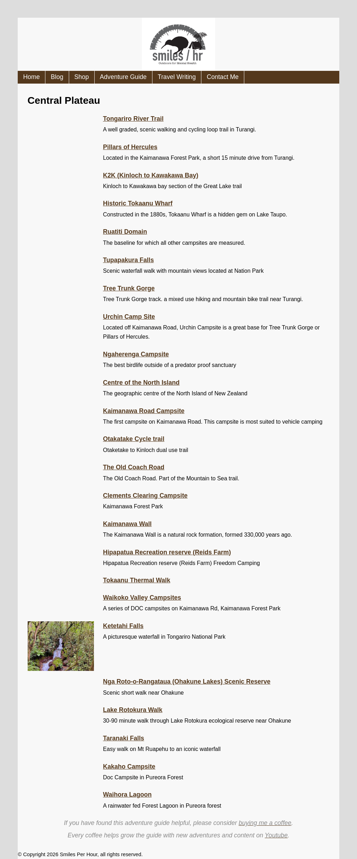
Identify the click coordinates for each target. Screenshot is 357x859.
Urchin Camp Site (129, 316)
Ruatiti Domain (125, 231)
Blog (57, 76)
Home (31, 76)
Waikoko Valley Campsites (142, 597)
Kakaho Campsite (129, 766)
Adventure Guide (123, 76)
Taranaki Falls (123, 738)
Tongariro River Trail (133, 118)
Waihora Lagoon (127, 794)
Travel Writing (177, 76)
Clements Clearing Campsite (145, 495)
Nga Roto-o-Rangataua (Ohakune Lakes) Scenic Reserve (186, 681)
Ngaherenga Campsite (136, 354)
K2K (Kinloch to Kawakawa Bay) (151, 175)
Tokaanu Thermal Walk (137, 580)
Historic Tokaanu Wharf (138, 203)
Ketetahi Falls (123, 625)
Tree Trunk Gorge (129, 288)
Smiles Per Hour (78, 854)
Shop (81, 76)
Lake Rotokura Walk (133, 709)
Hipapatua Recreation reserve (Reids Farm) (167, 552)
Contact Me (223, 76)
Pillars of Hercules (130, 147)
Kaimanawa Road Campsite (144, 410)
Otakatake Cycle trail (133, 438)
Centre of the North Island (141, 382)
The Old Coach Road (133, 467)
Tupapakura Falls (128, 260)
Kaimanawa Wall (127, 523)
